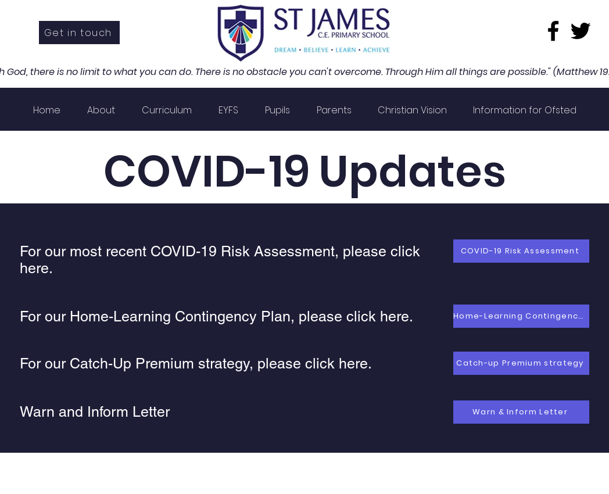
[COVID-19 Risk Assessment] (521, 251)
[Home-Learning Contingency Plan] (521, 316)
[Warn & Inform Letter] (521, 412)
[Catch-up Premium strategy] (521, 363)
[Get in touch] (79, 32)
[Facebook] (553, 30)
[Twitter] (580, 30)
